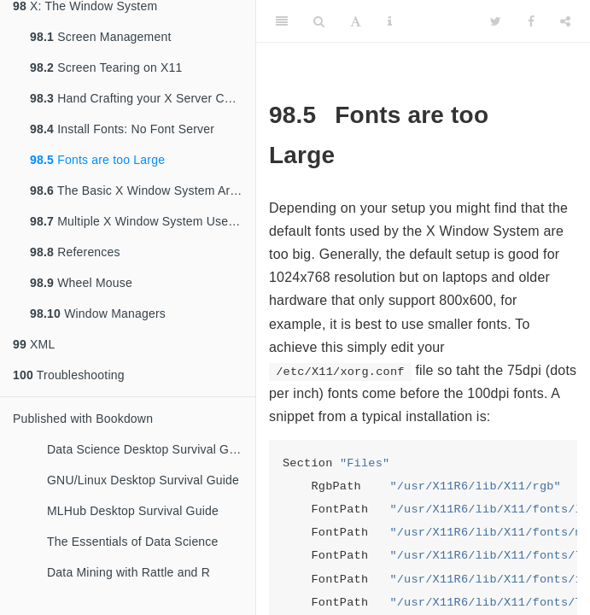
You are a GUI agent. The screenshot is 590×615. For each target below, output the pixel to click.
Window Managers (98, 313)
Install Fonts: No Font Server (122, 129)
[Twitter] (495, 21)
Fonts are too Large (97, 160)
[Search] (319, 21)
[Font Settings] (355, 21)
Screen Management (101, 37)
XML (34, 344)
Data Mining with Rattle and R (128, 572)
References (75, 252)
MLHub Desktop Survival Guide (133, 511)
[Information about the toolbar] (390, 21)
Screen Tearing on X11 (106, 67)
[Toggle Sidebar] (282, 21)
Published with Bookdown (83, 418)
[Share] (565, 21)
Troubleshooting (69, 375)
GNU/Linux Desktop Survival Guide (143, 480)
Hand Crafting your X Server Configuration (142, 98)
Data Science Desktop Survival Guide (149, 449)
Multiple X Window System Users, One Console (142, 221)
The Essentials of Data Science (133, 541)
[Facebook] (531, 21)
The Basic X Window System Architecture (142, 190)
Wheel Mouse (81, 283)
